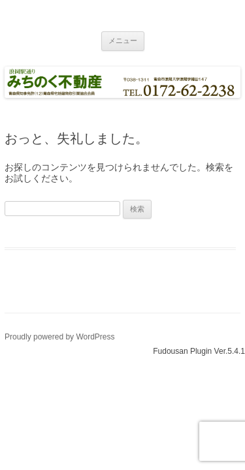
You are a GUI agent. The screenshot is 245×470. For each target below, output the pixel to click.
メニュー (122, 40)
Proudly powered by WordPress (60, 336)
